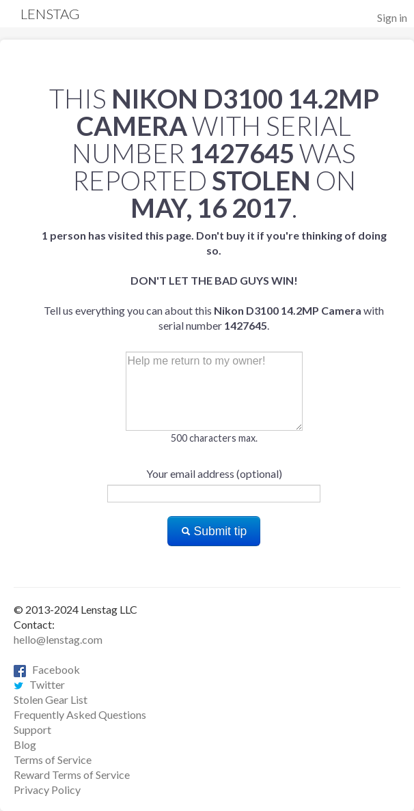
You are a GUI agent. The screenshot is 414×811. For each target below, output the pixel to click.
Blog (25, 744)
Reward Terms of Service (72, 774)
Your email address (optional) (214, 473)
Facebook (47, 669)
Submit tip (214, 531)
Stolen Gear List (50, 699)
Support (32, 729)
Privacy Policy (47, 789)
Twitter (39, 684)
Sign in (392, 17)
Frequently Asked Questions (80, 714)
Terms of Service (53, 759)
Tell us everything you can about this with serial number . (214, 280)
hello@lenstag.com (58, 639)
